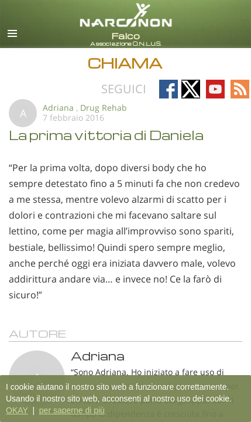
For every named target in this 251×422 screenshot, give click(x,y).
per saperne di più (72, 410)
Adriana (58, 107)
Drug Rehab (103, 107)
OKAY (17, 410)
